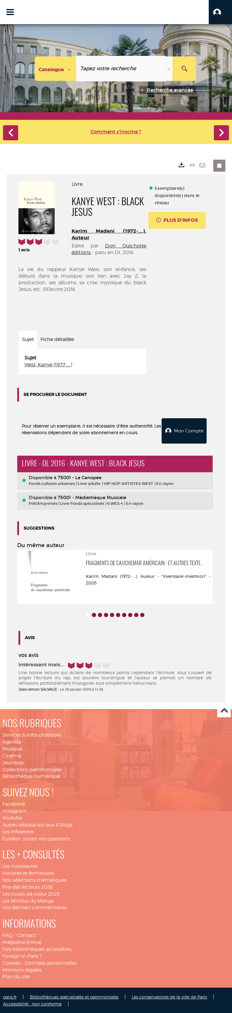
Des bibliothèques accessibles (37, 948)
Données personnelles (51, 962)
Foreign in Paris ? (22, 955)
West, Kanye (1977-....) (48, 365)
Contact (26, 935)
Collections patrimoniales (32, 769)
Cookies (11, 962)
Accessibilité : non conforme (32, 1003)
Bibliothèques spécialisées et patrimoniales (74, 996)
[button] (220, 12)
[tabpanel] (82, 361)
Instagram (14, 810)
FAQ (7, 935)
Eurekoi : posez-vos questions (36, 838)
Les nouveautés (20, 865)
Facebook (13, 803)
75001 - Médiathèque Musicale (92, 497)
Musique (12, 748)
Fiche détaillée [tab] (57, 339)
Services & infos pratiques (31, 734)
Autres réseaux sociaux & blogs (37, 824)
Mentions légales (21, 969)
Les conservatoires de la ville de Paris (169, 996)
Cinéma (11, 755)
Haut (224, 710)
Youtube (12, 817)
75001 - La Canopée (80, 477)
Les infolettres (18, 831)
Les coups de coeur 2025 (31, 893)
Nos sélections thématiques (34, 879)
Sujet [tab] (28, 339)
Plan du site (16, 976)
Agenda (11, 741)
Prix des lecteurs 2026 (27, 886)
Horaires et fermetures (28, 872)
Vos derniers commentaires (34, 907)
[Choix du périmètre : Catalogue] (55, 68)
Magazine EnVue (21, 942)
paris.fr (10, 996)
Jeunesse (13, 762)
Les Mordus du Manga (28, 900)
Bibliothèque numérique (31, 776)
